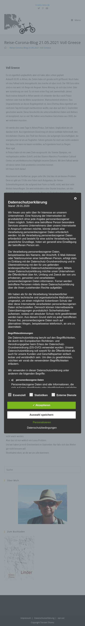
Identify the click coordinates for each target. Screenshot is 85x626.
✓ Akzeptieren (41, 405)
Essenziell (17, 395)
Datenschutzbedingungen (42, 427)
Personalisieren (42, 422)
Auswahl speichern (41, 414)
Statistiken (38, 395)
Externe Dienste (64, 395)
